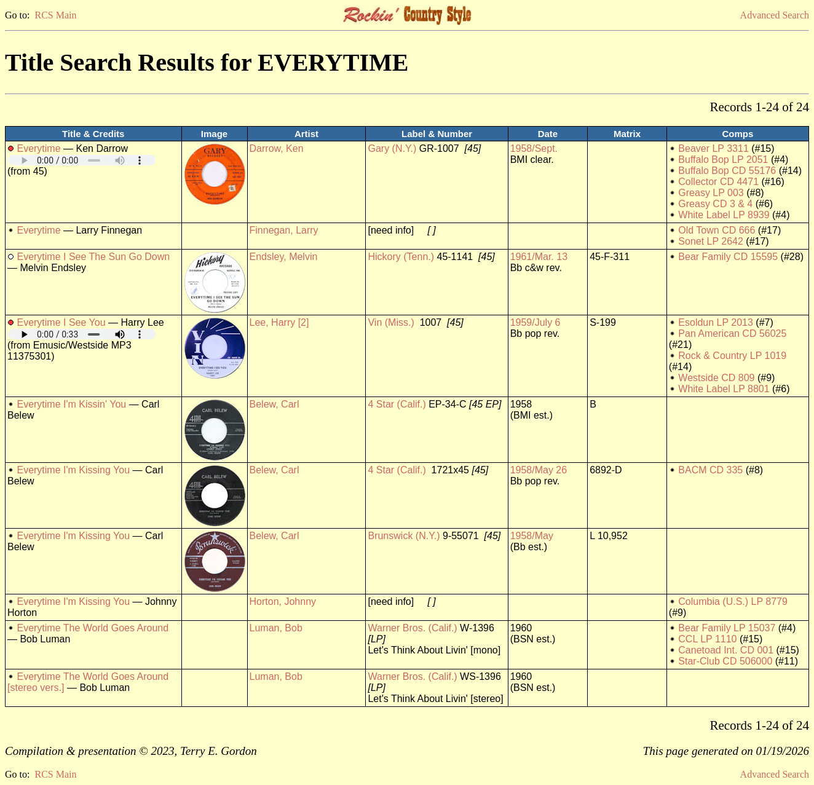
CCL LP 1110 (707, 639)
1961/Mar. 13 (538, 256)
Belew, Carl (274, 404)
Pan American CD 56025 (732, 333)
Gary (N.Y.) (392, 148)
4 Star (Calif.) (396, 404)
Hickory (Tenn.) (401, 256)
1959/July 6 (535, 322)
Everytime (38, 148)
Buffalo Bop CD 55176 (727, 170)
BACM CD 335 (710, 470)
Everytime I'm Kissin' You (71, 404)
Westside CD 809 (716, 378)
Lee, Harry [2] (279, 322)
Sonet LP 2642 (710, 241)
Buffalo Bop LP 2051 (723, 159)
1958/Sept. (534, 148)
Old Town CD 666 (716, 230)
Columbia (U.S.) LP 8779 (733, 601)
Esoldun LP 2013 (715, 322)
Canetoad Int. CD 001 (725, 650)
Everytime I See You (61, 322)
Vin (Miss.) (391, 322)
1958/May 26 (538, 470)
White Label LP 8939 (723, 215)
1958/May (531, 536)
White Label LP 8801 (723, 389)
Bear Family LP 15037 (726, 628)
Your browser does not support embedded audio (82, 160)
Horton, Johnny (283, 601)
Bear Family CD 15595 (728, 256)
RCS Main (55, 15)
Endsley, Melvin (284, 256)
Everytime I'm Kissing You (73, 470)
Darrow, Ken (277, 148)
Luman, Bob (276, 628)
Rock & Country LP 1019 (732, 355)
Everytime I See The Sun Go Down (93, 256)
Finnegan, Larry (284, 230)
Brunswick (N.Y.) (404, 536)
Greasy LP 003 (710, 192)
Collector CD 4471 (718, 181)
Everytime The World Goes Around (92, 628)
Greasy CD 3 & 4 (715, 204)
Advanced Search (774, 15)
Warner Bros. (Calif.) (412, 628)
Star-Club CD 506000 (725, 661)
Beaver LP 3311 (713, 148)
